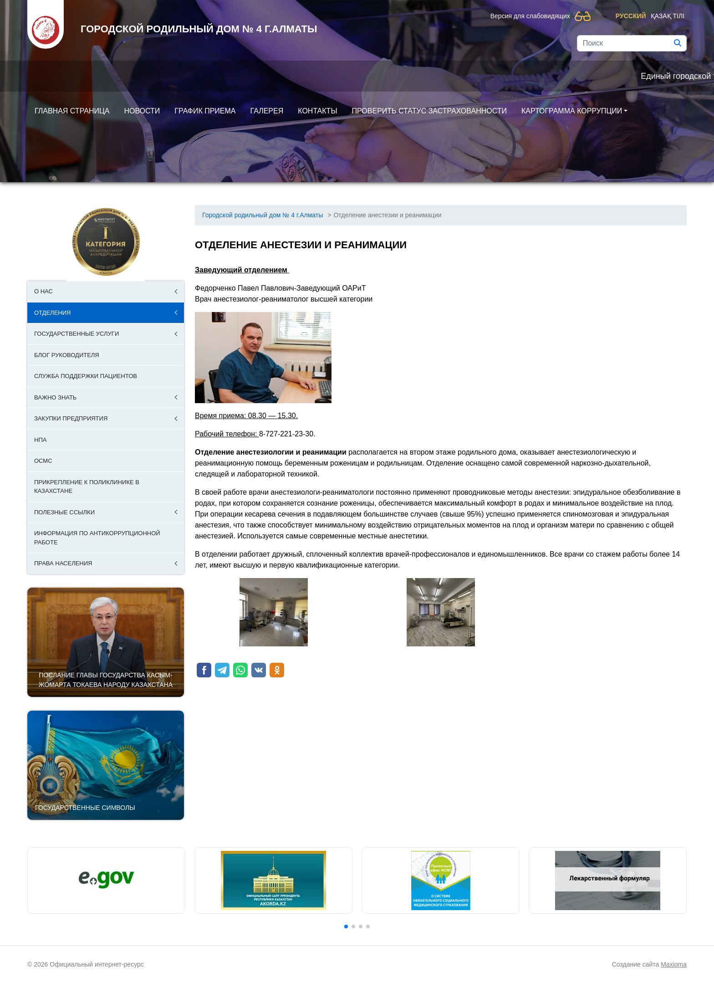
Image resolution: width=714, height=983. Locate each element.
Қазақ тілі (667, 16)
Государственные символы (85, 807)
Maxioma (674, 964)
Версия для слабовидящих (530, 16)
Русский (631, 16)
